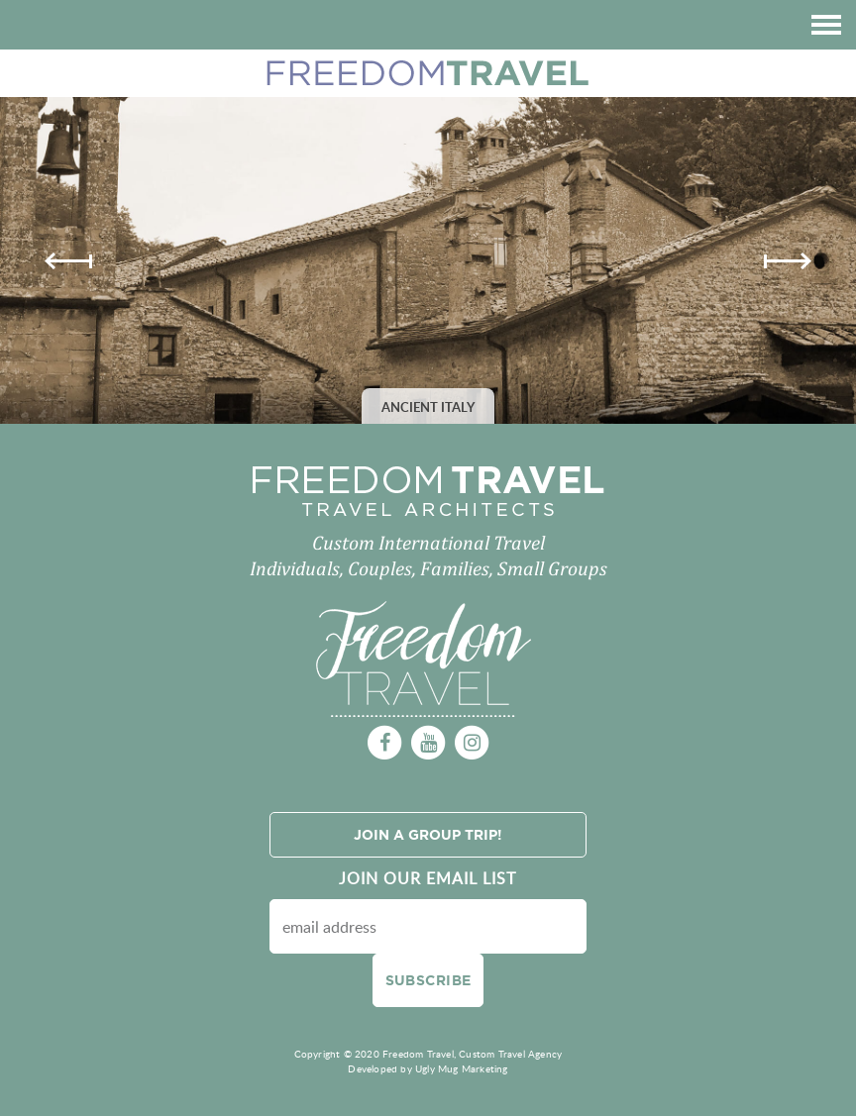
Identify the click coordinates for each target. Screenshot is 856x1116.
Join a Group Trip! (428, 835)
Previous (68, 261)
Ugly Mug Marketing (461, 1068)
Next (787, 261)
